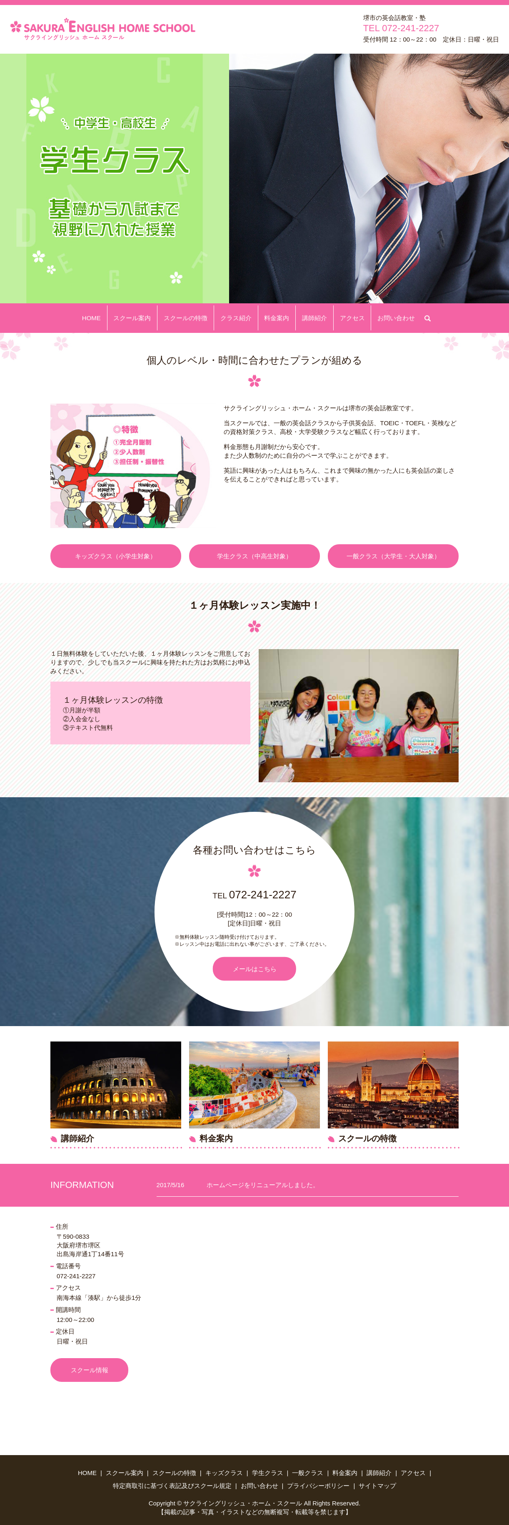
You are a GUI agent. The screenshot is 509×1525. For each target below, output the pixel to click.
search (417, 316)
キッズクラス (224, 1472)
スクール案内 (141, 318)
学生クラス (267, 1472)
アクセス (343, 318)
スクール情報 (89, 1370)
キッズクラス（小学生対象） (115, 556)
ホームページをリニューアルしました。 (263, 1184)
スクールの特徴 (191, 318)
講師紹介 (309, 318)
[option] (254, 178)
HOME (104, 318)
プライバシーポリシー (318, 1485)
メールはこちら (255, 968)
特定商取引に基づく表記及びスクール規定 (172, 1485)
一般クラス (307, 1472)
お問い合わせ (383, 318)
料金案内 (274, 318)
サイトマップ (377, 1485)
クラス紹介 (237, 318)
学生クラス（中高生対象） (254, 556)
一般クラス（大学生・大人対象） (393, 556)
